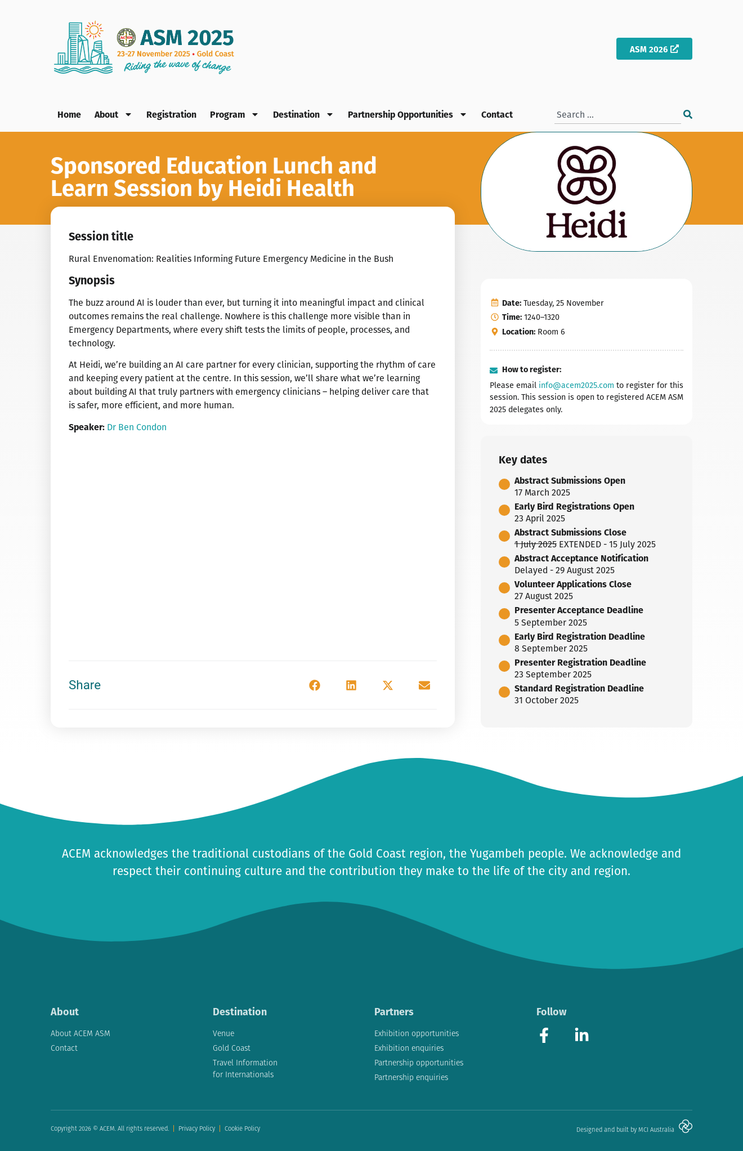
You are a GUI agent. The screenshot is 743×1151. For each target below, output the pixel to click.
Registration (171, 114)
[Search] (687, 114)
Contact (497, 114)
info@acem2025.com (576, 385)
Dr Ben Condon (137, 427)
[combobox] (617, 114)
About (114, 114)
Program (234, 114)
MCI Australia (656, 1129)
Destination (303, 114)
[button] (314, 685)
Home (69, 114)
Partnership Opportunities (408, 114)
